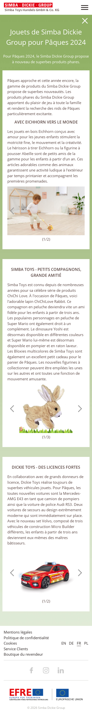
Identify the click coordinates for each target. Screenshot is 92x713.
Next (78, 210)
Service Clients (16, 648)
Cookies (10, 643)
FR (79, 643)
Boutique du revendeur (23, 654)
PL (86, 643)
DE (71, 643)
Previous (13, 210)
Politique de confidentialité (26, 637)
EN (63, 643)
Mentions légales (18, 632)
